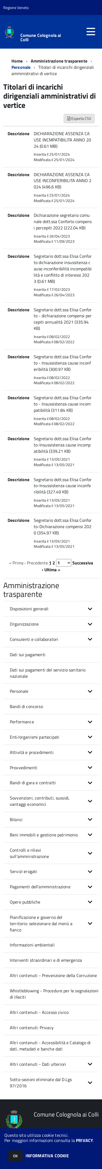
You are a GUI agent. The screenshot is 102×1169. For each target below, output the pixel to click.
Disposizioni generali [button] (29, 608)
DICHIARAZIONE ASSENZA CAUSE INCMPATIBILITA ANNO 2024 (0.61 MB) (62, 139)
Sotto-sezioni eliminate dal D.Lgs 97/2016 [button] (41, 1082)
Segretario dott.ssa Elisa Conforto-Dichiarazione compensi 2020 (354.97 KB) (63, 526)
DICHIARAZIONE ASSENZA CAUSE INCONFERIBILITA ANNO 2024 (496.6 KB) (62, 180)
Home (17, 61)
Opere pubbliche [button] (25, 902)
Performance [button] (22, 721)
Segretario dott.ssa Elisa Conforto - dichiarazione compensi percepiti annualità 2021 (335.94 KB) (63, 319)
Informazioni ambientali (32, 945)
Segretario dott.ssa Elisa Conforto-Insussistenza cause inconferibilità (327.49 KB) (63, 485)
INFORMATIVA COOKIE (47, 1155)
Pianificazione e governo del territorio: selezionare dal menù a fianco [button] (41, 923)
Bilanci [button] (16, 819)
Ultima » (52, 569)
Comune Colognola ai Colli (40, 37)
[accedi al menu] (90, 31)
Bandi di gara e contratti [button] (33, 782)
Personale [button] (19, 691)
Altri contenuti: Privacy (32, 1027)
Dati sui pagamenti (27, 654)
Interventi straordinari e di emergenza (46, 960)
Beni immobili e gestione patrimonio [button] (44, 834)
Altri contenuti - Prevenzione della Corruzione (53, 975)
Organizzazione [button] (24, 624)
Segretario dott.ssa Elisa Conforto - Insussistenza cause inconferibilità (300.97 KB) (63, 362)
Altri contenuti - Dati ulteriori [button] (38, 1064)
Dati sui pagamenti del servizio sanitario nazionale (48, 673)
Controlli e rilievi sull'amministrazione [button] (29, 853)
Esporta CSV (79, 118)
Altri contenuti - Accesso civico (39, 1012)
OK (15, 1156)
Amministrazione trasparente (59, 61)
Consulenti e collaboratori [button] (34, 639)
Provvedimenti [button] (23, 767)
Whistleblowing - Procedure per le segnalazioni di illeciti (54, 993)
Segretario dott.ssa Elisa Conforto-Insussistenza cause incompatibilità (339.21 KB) (63, 444)
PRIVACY (84, 1140)
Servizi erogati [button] (23, 871)
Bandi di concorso (26, 706)
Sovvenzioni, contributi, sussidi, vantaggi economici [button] (40, 801)
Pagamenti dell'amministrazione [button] (40, 886)
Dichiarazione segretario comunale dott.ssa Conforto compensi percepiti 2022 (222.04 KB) (63, 221)
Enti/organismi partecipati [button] (34, 737)
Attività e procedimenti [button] (32, 752)
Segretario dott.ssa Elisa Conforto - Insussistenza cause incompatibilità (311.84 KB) (63, 403)
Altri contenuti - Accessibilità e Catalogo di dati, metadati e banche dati (50, 1045)
